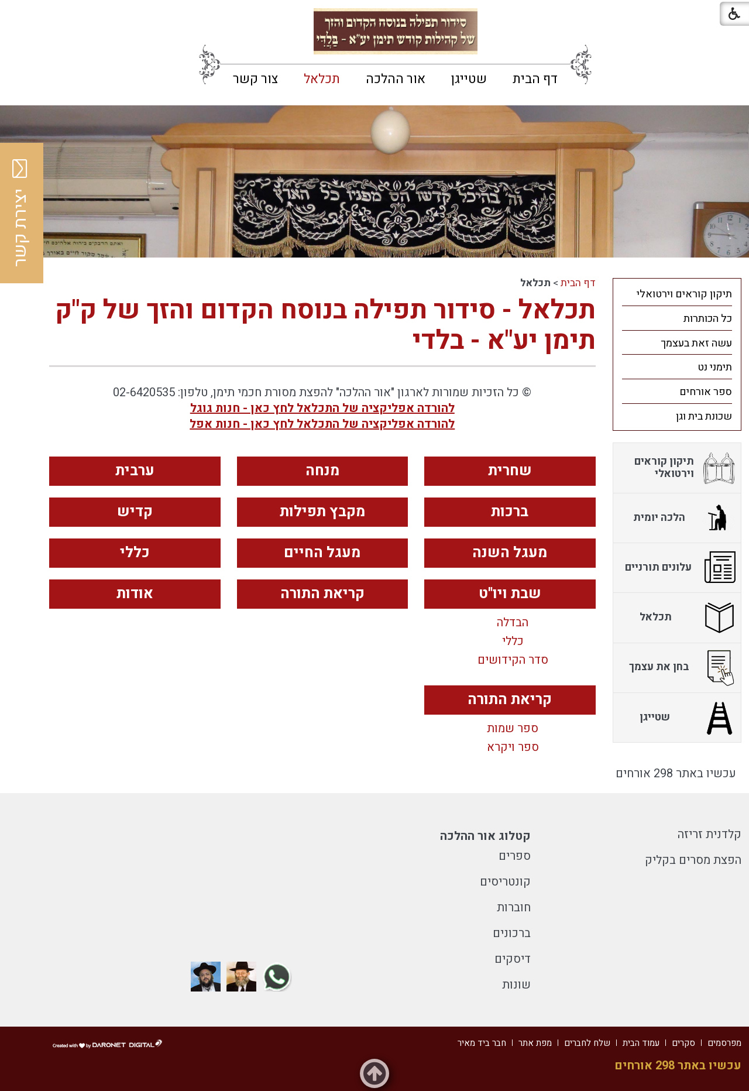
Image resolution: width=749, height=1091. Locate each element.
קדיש (135, 512)
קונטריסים (505, 881)
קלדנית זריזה (709, 834)
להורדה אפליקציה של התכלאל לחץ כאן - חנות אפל (322, 424)
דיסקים (512, 959)
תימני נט (715, 367)
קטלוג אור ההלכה (485, 836)
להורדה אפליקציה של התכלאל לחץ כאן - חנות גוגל (322, 408)
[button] (19, 17)
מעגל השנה (509, 553)
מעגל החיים (322, 553)
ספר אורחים (705, 392)
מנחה (322, 471)
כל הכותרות (707, 319)
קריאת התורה (322, 594)
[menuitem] (535, 79)
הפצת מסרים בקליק (693, 860)
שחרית (510, 471)
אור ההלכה (395, 79)
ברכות (509, 512)
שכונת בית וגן (704, 416)
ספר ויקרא (513, 747)
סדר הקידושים (512, 660)
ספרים (515, 856)
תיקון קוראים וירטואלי (684, 294)
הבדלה (512, 623)
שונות (516, 984)
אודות (134, 594)
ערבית (134, 471)
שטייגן (469, 79)
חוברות (514, 907)
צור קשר (255, 79)
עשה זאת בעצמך (696, 343)
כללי (135, 553)
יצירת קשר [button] (20, 213)
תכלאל (322, 79)
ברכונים (512, 933)
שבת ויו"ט (510, 594)
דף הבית (535, 79)
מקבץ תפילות (322, 512)
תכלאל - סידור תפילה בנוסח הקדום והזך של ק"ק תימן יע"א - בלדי (325, 325)
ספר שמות (512, 729)
